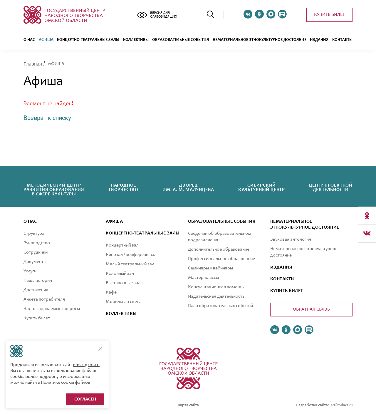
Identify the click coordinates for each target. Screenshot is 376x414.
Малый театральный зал (130, 264)
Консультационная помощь (216, 287)
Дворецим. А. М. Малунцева (188, 187)
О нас (29, 40)
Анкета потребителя (44, 299)
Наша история (38, 280)
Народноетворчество (123, 187)
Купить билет (329, 14)
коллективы (121, 313)
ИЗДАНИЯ (281, 267)
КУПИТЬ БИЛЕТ (286, 291)
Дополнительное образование (218, 249)
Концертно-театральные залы (88, 40)
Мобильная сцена (124, 301)
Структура (34, 233)
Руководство (37, 243)
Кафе (111, 292)
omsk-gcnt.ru (86, 365)
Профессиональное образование (221, 259)
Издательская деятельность (216, 296)
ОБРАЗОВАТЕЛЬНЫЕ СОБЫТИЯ (180, 40)
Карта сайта (188, 405)
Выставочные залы (124, 283)
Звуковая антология (290, 239)
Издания (319, 40)
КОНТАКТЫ (282, 279)
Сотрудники (36, 252)
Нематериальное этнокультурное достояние (259, 40)
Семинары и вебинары (210, 268)
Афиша (46, 40)
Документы (35, 261)
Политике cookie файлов (65, 382)
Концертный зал (122, 245)
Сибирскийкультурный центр (261, 187)
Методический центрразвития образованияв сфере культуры (54, 190)
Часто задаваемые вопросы (52, 308)
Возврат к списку (47, 117)
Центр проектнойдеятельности (330, 187)
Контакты (342, 40)
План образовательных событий (220, 306)
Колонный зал (120, 273)
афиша (114, 221)
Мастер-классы (203, 277)
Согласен (85, 399)
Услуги (30, 271)
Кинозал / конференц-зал (131, 254)
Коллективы (136, 40)
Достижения (36, 290)
